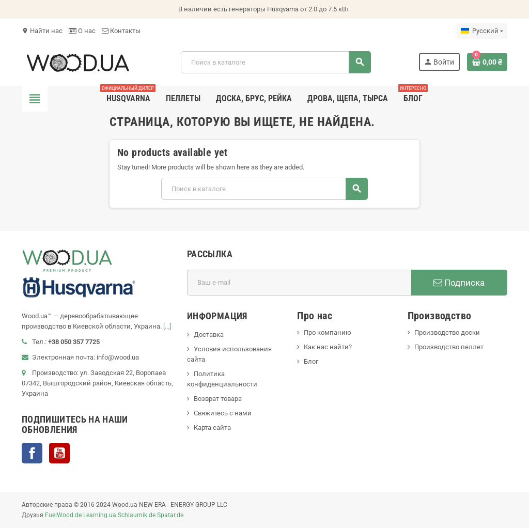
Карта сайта (212, 427)
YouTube (59, 453)
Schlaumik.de (136, 515)
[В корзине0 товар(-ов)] (487, 62)
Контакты (121, 31)
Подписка (459, 282)
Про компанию (327, 332)
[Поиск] (275, 62)
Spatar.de (170, 515)
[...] (167, 326)
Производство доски (447, 332)
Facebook (32, 453)
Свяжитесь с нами (223, 413)
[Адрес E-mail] (299, 283)
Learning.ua (99, 515)
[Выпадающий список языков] (482, 31)
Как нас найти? (328, 347)
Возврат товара (218, 398)
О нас (82, 31)
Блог (311, 361)
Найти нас (42, 31)
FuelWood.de (63, 515)
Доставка (209, 334)
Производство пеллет (449, 347)
